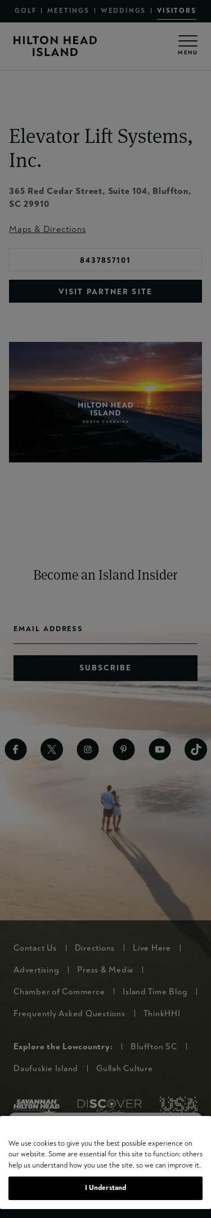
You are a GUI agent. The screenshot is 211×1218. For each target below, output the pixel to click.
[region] (105, 1162)
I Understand (106, 1187)
